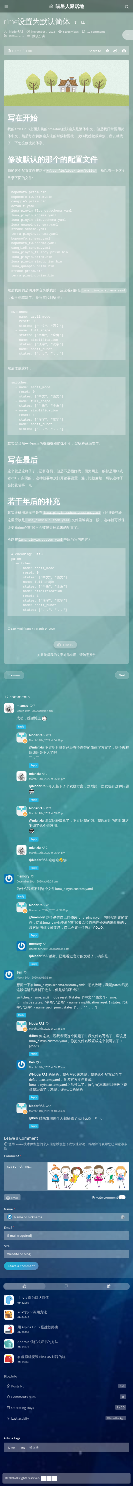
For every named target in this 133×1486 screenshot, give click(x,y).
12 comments (95, 31)
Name (9, 1209)
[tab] (24, 1286)
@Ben (33, 1035)
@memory (37, 917)
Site (7, 1246)
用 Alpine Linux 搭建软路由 (38, 1327)
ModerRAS (16, 31)
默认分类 (38, 36)
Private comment (105, 1197)
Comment (12, 1156)
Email (9, 1227)
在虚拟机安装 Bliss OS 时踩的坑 (42, 1357)
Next (122, 675)
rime (22, 1447)
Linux (11, 1447)
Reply (21, 726)
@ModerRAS (38, 786)
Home (14, 50)
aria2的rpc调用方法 (32, 1312)
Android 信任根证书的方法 (38, 1342)
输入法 (34, 1447)
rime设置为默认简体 (33, 1297)
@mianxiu (36, 747)
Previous (14, 675)
